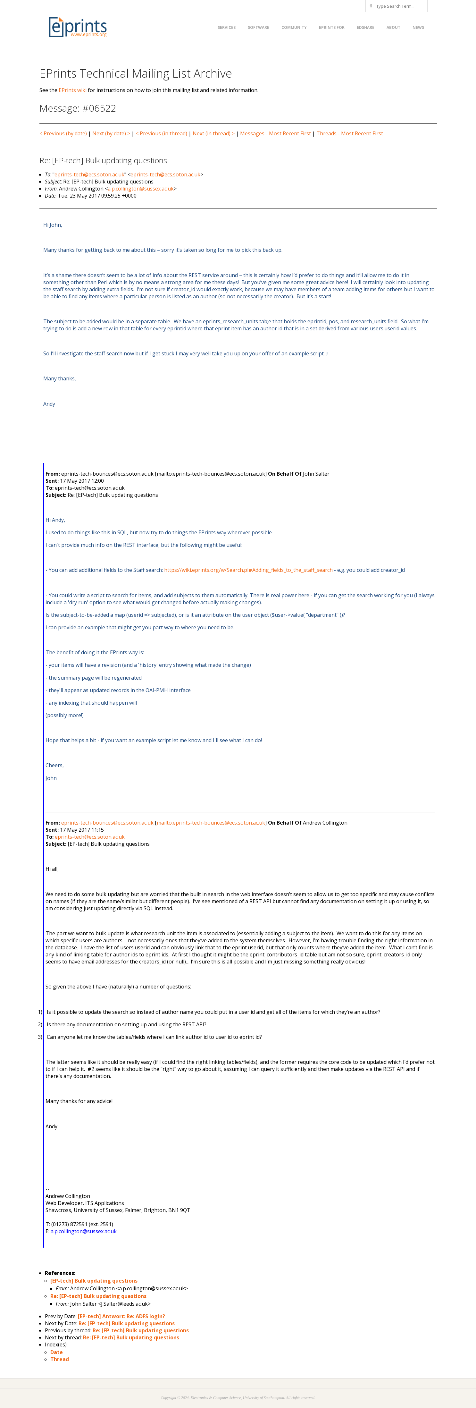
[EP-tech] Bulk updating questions (94, 1280)
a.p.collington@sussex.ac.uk (141, 188)
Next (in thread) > (214, 133)
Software (258, 27)
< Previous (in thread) (161, 133)
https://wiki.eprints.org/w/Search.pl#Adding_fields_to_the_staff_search (248, 569)
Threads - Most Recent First (349, 133)
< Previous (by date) (63, 133)
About (393, 27)
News (418, 27)
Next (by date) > (111, 133)
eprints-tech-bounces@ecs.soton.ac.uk (107, 822)
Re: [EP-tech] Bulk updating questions (98, 1296)
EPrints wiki (73, 90)
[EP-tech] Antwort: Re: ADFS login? (121, 1316)
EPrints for (332, 27)
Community (294, 27)
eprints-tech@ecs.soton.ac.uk (89, 174)
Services (227, 27)
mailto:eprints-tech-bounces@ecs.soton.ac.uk (211, 822)
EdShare (365, 27)
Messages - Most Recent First (275, 133)
